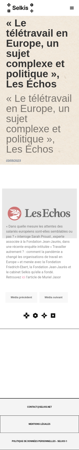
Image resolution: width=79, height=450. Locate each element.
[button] (72, 8)
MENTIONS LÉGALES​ (39, 424)
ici (23, 277)
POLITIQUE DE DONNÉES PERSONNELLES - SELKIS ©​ (39, 441)
